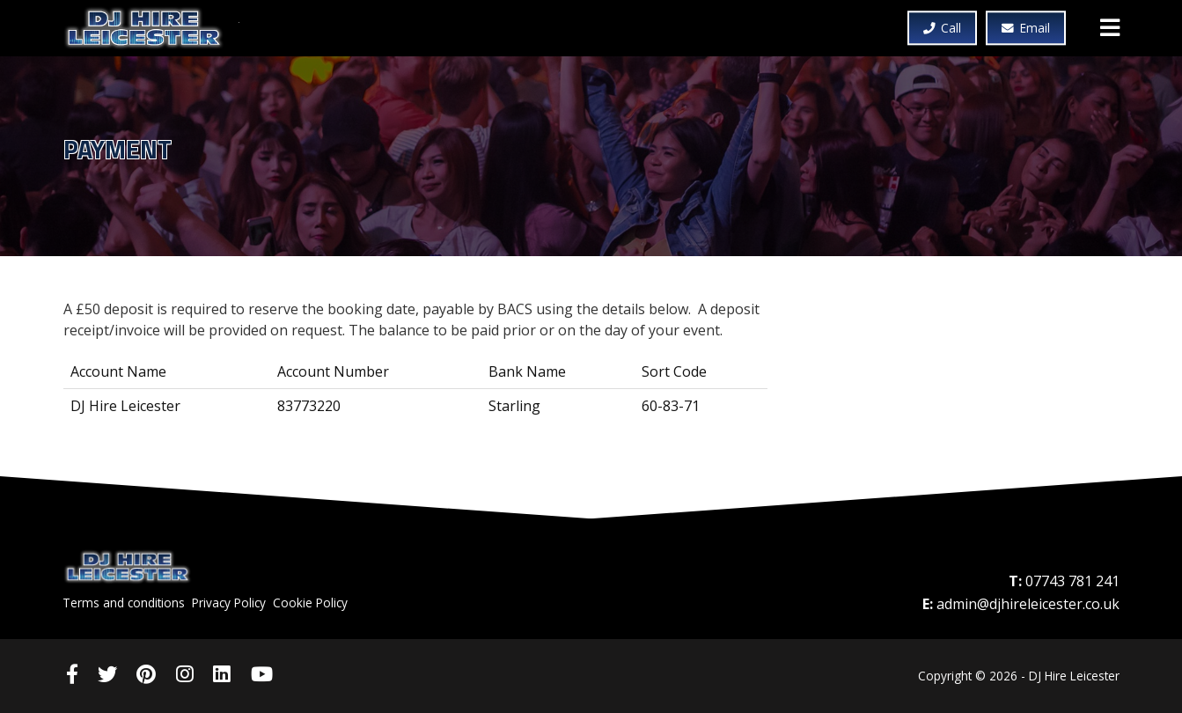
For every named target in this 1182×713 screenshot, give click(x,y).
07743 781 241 (1072, 581)
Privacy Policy (229, 602)
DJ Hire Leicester (151, 28)
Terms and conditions (123, 602)
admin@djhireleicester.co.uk (1028, 604)
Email (1026, 28)
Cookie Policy (310, 602)
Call (942, 28)
